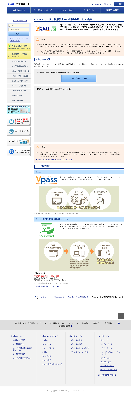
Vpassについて (15, 41)
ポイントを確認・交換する (18, 71)
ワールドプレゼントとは (79, 352)
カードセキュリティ (107, 366)
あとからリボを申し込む (18, 81)
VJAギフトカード (106, 344)
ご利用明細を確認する (17, 61)
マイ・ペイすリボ (48, 348)
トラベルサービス (106, 348)
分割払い (45, 352)
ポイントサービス (75, 336)
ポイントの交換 (76, 340)
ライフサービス (105, 362)
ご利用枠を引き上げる (17, 91)
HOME (97, 4)
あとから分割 (46, 356)
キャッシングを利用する (18, 86)
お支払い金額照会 (19, 340)
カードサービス (104, 336)
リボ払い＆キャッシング (49, 336)
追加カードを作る (15, 100)
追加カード (104, 340)
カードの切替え (15, 95)
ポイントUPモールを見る (18, 76)
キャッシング (46, 360)
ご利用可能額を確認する (18, 66)
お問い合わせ (107, 4)
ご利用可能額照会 (19, 354)
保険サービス (105, 358)
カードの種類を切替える (107, 375)
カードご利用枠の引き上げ (22, 358)
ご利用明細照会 (18, 344)
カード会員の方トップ (20, 21)
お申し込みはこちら (79, 78)
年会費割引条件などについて (48, 286)
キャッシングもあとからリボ (52, 364)
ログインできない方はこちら (19, 38)
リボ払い (45, 340)
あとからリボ (46, 344)
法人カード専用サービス (108, 370)
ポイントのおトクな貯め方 (80, 348)
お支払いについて (17, 336)
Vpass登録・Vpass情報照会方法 (78, 297)
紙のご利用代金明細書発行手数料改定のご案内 (55, 159)
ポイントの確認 (76, 344)
